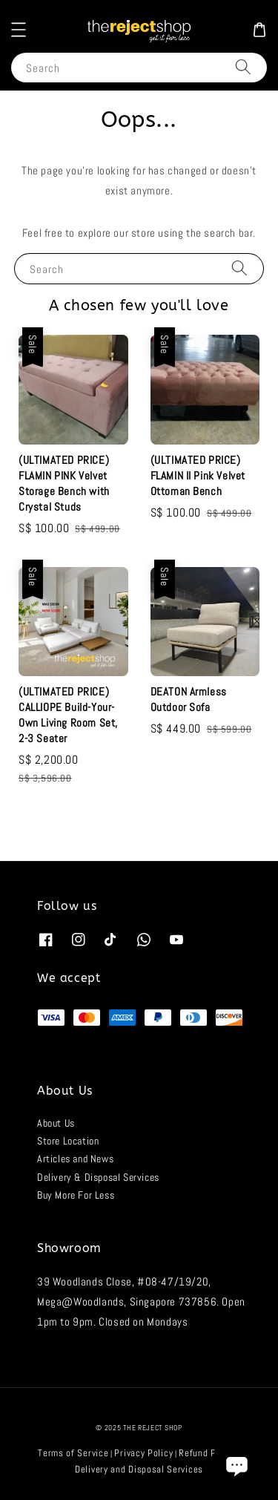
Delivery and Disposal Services (139, 1469)
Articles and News (75, 1158)
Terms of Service (73, 1453)
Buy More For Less (75, 1195)
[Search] (243, 67)
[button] (18, 29)
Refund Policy (207, 1453)
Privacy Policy (143, 1453)
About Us (56, 1123)
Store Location (68, 1140)
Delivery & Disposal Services (98, 1177)
